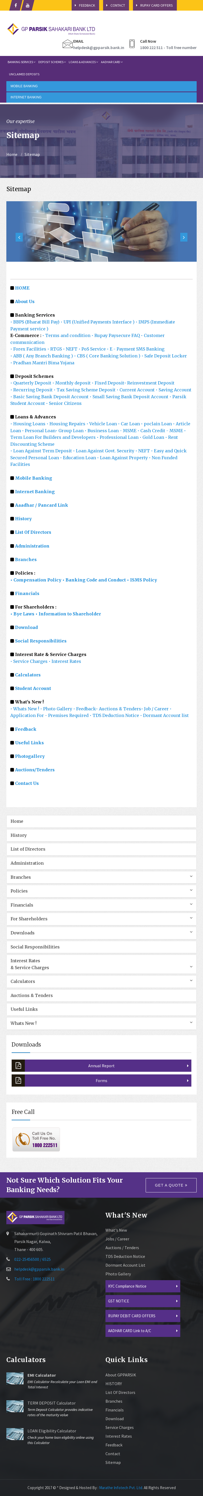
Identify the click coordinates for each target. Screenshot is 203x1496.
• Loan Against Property (123, 457)
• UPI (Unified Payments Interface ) (98, 322)
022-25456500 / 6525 (32, 1259)
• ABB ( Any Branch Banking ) (41, 355)
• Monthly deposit (72, 383)
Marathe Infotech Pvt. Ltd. (121, 1487)
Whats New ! (23, 1023)
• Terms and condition (66, 335)
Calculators (28, 674)
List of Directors (28, 849)
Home (11, 154)
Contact (114, 5)
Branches (21, 877)
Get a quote (171, 1185)
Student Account (33, 688)
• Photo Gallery (56, 708)
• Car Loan (129, 423)
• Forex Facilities (28, 349)
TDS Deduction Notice (125, 1256)
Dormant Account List (125, 1265)
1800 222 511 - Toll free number (168, 47)
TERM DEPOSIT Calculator (51, 1403)
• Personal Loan (39, 430)
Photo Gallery (118, 1273)
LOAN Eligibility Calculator (51, 1430)
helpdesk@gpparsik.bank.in (98, 47)
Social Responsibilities (41, 641)
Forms (59, 1080)
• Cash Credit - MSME (160, 430)
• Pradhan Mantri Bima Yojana (42, 362)
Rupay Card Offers (153, 5)
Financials (27, 593)
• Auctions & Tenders (118, 708)
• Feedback (84, 708)
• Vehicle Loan (102, 423)
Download (26, 627)
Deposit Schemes (52, 62)
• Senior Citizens (64, 403)
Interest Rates (118, 1436)
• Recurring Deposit (32, 389)
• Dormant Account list (164, 715)
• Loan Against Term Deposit (41, 450)
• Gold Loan (152, 437)
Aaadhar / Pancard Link (41, 505)
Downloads (23, 932)
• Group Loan (70, 430)
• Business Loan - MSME (111, 430)
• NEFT (70, 349)
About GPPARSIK (120, 1374)
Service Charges (119, 1427)
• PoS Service (93, 349)
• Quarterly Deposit (31, 383)
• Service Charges (29, 661)
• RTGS (54, 349)
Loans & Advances (83, 62)
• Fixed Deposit (108, 383)
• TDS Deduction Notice (115, 715)
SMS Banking (150, 349)
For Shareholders (29, 918)
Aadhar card (112, 62)
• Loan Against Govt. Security (104, 450)
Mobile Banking (33, 478)
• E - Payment (121, 349)
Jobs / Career (117, 1238)
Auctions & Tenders (32, 995)
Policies (19, 891)
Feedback (83, 5)
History (19, 835)
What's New (116, 1230)
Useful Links (29, 742)
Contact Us (27, 783)
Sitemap (32, 154)
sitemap (113, 1462)
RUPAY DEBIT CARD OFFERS (131, 1315)
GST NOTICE (118, 1300)
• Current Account (136, 389)
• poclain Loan (157, 423)
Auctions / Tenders (122, 1247)
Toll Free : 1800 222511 (34, 1278)
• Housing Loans (28, 423)
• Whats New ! (25, 708)
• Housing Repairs (66, 423)
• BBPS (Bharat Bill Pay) (34, 322)
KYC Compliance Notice (127, 1286)
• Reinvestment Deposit (149, 383)
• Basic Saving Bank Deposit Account (50, 396)
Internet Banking (35, 491)
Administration (27, 863)
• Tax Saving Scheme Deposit (85, 389)
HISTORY (113, 1383)
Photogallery (30, 756)
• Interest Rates (65, 661)
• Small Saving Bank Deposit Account (129, 396)
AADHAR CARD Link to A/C (129, 1330)
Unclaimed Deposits (24, 74)
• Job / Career (155, 708)
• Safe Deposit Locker (164, 355)
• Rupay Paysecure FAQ (116, 335)
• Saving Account (173, 389)
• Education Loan (78, 457)
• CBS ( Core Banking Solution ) (107, 355)
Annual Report (63, 1066)
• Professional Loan (118, 437)
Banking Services (22, 62)
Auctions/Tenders (35, 769)
